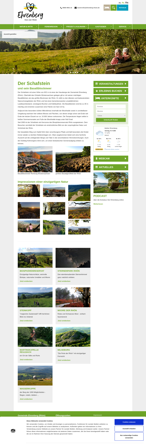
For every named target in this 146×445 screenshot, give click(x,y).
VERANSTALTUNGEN (111, 84)
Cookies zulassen (129, 416)
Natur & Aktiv (26, 27)
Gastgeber (100, 27)
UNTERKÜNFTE (110, 98)
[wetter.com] (99, 149)
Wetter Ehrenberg (111, 128)
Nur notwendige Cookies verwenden (129, 430)
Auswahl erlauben (129, 422)
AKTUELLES (106, 167)
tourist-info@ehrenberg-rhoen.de (88, 8)
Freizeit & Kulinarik (75, 27)
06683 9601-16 (67, 8)
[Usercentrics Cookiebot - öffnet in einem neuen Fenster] (13, 441)
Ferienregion (51, 27)
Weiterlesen (98, 204)
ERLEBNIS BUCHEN (110, 91)
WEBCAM (104, 158)
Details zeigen (108, 441)
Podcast (100, 196)
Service (122, 27)
